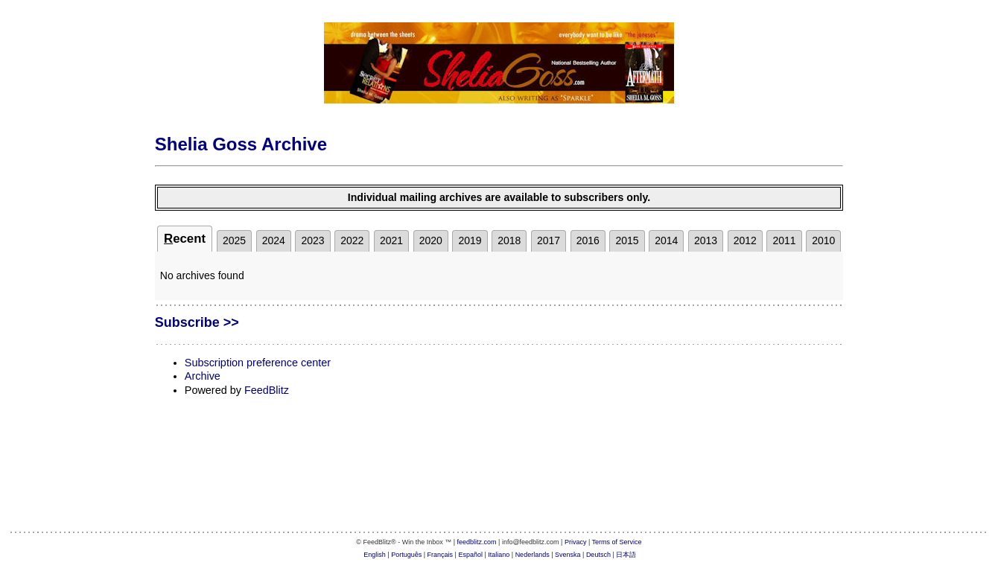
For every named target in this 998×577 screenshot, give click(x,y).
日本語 (626, 554)
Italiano (498, 554)
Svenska (568, 554)
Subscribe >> (197, 322)
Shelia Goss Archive (241, 144)
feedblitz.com (477, 542)
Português (406, 554)
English (374, 554)
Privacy (576, 542)
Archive (202, 376)
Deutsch (598, 554)
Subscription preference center (258, 363)
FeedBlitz (266, 390)
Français (441, 554)
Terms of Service (617, 542)
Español (470, 554)
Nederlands (532, 554)
